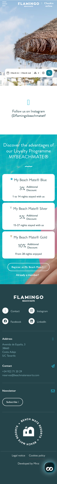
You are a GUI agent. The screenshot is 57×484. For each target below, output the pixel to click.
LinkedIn (41, 321)
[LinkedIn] (32, 321)
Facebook (16, 321)
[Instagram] (32, 311)
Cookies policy (37, 455)
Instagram (42, 311)
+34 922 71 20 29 (12, 371)
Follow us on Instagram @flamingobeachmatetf (29, 113)
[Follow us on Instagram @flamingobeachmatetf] (28, 102)
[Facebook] (5, 321)
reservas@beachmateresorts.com (20, 375)
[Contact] (5, 311)
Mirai (36, 463)
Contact (15, 311)
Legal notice (18, 455)
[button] (49, 73)
